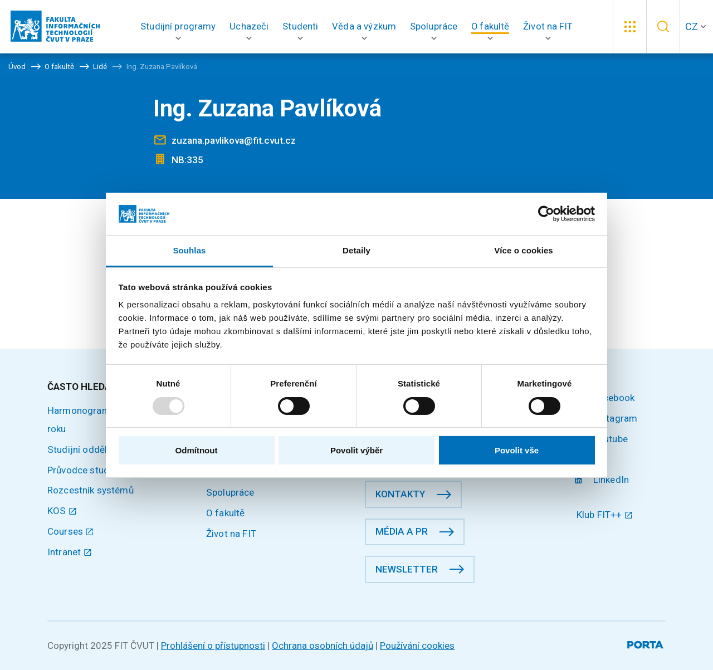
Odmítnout (196, 450)
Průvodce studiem (86, 470)
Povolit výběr (356, 450)
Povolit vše (517, 450)
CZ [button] (691, 26)
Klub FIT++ (605, 514)
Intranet (69, 551)
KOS (62, 510)
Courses (70, 531)
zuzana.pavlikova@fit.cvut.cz (234, 140)
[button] (178, 26)
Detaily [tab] (356, 250)
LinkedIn (603, 479)
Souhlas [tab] (189, 250)
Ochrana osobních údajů (322, 645)
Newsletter (406, 569)
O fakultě (225, 513)
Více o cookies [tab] (523, 250)
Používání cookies (417, 645)
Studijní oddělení (83, 449)
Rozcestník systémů (90, 490)
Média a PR (401, 531)
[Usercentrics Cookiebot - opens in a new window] (546, 214)
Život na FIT (231, 533)
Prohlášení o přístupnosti (213, 645)
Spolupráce (230, 492)
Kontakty (400, 494)
